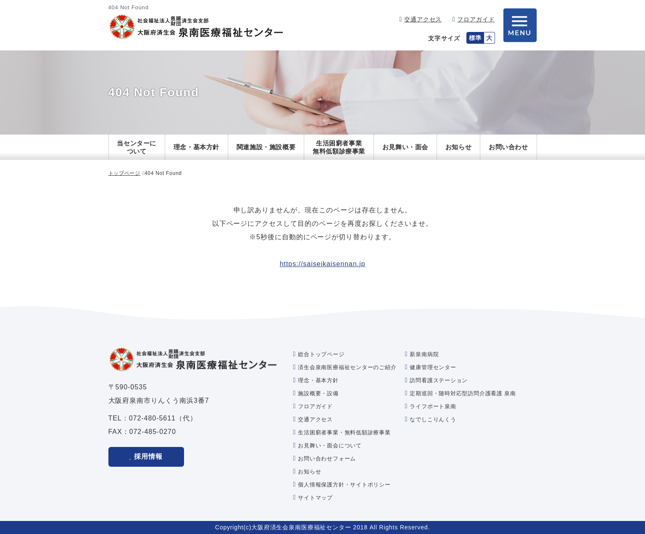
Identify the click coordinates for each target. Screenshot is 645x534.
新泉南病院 (424, 354)
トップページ (124, 173)
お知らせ (458, 147)
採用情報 (148, 456)
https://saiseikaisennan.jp (323, 263)
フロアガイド (476, 19)
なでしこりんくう (433, 419)
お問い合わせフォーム (327, 458)
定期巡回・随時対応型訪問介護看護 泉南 (463, 393)
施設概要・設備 (318, 393)
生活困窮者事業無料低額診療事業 (339, 147)
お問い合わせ (508, 147)
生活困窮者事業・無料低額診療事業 (344, 432)
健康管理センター (433, 367)
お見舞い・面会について (330, 445)
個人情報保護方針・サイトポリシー (344, 484)
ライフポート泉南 (433, 406)
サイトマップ (315, 497)
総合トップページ (321, 354)
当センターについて (136, 147)
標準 (475, 37)
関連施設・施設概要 (266, 147)
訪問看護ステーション (439, 380)
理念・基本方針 (196, 147)
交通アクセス (423, 19)
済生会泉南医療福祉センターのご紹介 (347, 367)
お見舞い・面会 (405, 147)
